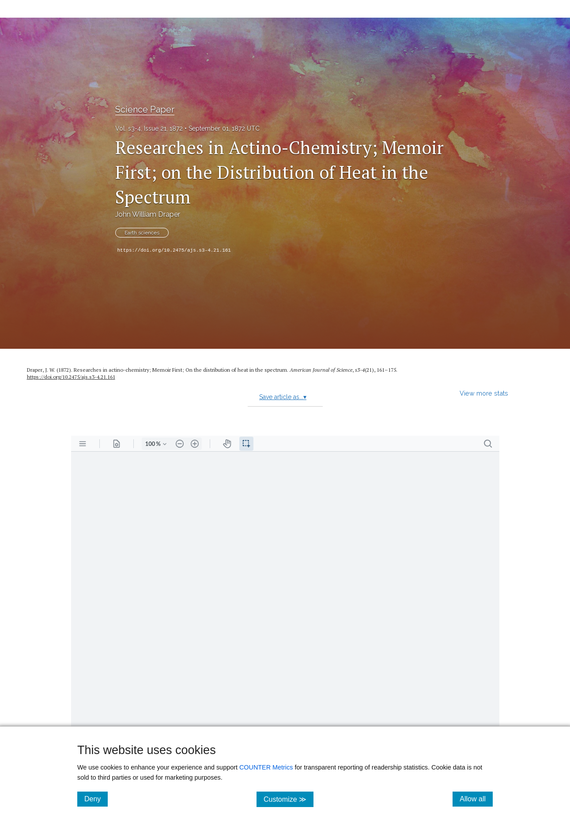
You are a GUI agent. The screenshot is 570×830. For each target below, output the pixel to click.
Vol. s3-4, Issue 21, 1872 (149, 128)
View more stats (484, 393)
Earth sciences (142, 233)
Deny (96, 799)
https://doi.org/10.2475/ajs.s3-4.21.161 (174, 250)
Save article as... (282, 396)
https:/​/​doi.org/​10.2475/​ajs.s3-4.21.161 (71, 377)
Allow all (476, 799)
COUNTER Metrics (266, 767)
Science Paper (144, 109)
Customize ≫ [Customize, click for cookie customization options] (288, 799)
